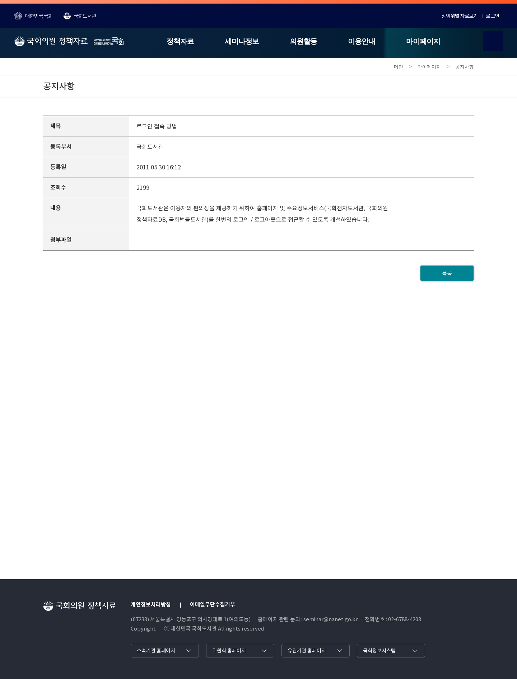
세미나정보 (242, 41)
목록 (447, 273)
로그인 (492, 16)
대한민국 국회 (33, 16)
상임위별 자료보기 (460, 16)
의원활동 (303, 41)
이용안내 (361, 41)
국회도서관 (79, 16)
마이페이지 (423, 41)
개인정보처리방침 (151, 604)
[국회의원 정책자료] (69, 41)
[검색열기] (493, 41)
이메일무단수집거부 (212, 604)
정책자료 (180, 41)
